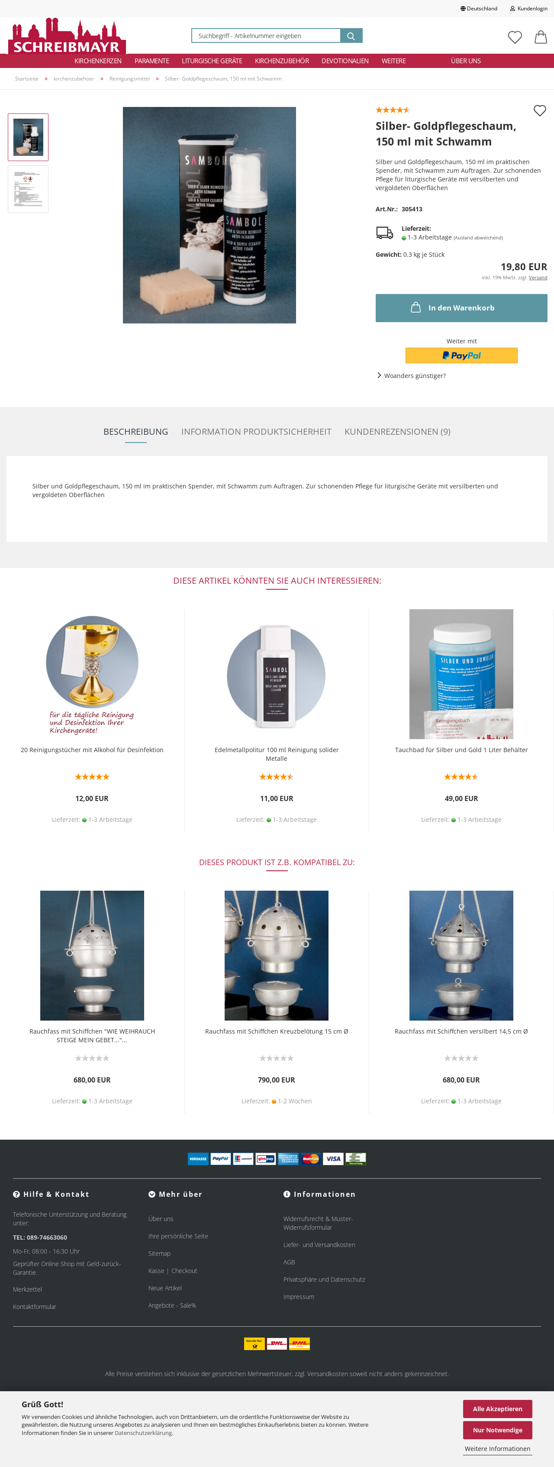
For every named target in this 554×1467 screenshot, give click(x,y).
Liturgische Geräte (212, 60)
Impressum (298, 1297)
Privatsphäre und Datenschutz (324, 1279)
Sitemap (159, 1253)
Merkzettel (27, 1289)
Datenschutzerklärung (143, 1433)
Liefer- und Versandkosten (319, 1245)
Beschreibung (135, 431)
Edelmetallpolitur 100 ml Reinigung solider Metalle (277, 754)
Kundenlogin (529, 8)
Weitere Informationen (498, 1448)
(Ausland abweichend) (478, 237)
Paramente (152, 60)
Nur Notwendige (497, 1430)
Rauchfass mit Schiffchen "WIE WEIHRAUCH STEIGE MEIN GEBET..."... (92, 1035)
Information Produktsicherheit (256, 431)
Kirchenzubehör (282, 60)
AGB (289, 1262)
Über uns (465, 60)
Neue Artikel (165, 1288)
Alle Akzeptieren (497, 1409)
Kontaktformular (34, 1306)
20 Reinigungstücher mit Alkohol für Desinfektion (92, 750)
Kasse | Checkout (172, 1271)
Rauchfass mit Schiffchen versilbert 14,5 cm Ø (461, 1031)
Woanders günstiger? (415, 376)
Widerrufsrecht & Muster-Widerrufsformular (318, 1223)
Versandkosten (327, 1374)
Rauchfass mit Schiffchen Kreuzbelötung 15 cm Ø (276, 1031)
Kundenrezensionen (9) (398, 431)
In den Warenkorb (452, 307)
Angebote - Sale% (172, 1305)
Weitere (394, 60)
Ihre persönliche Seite (178, 1236)
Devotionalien (345, 60)
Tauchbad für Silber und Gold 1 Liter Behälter (461, 750)
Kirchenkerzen (98, 60)
